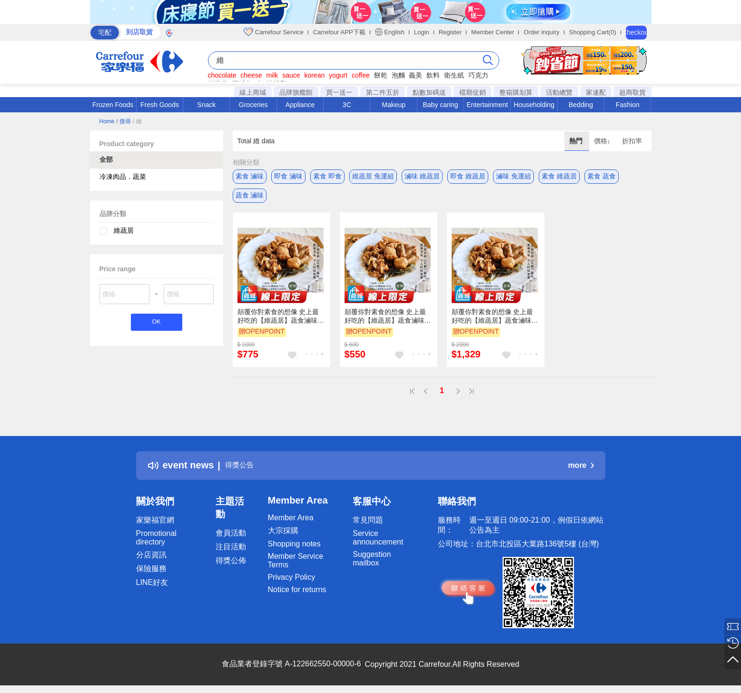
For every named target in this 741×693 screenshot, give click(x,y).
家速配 (596, 92)
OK (156, 323)
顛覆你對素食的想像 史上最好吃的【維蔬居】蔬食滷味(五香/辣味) (278, 316)
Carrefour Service (273, 32)
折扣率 (632, 141)
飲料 (433, 75)
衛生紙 (454, 75)
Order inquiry (541, 32)
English (390, 32)
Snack (206, 105)
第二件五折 (382, 92)
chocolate (222, 75)
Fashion (628, 105)
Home (107, 121)
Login (421, 32)
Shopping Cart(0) (592, 32)
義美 (415, 75)
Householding (534, 105)
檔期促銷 (472, 92)
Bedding (581, 105)
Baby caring (440, 105)
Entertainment (487, 105)
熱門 (576, 141)
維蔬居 (124, 230)
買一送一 (339, 92)
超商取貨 (632, 92)
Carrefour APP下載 (339, 32)
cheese (251, 75)
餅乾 (380, 75)
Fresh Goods (159, 105)
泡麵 (398, 75)
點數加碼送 (429, 92)
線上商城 (252, 92)
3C (347, 105)
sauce (291, 75)
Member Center (492, 32)
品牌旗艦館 (296, 92)
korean (314, 75)
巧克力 (478, 75)
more (580, 465)
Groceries (253, 105)
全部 (106, 159)
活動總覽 (559, 92)
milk (272, 75)
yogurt (338, 75)
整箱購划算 (516, 92)
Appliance (300, 105)
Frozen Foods (112, 105)
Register (450, 32)
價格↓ (603, 141)
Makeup (393, 105)
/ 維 (137, 121)
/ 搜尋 (123, 121)
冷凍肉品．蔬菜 (122, 176)
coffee (361, 75)
